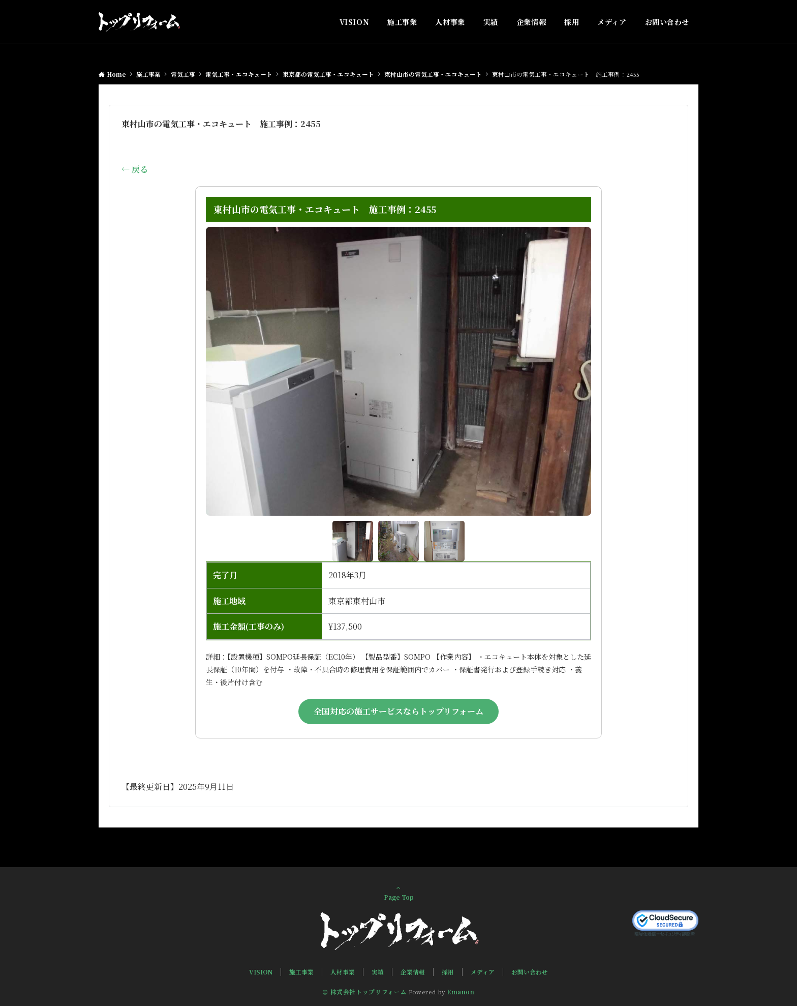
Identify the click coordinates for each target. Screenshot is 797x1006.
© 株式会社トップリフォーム (364, 992)
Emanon (461, 992)
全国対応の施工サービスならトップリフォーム (398, 711)
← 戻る (134, 169)
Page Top (398, 892)
